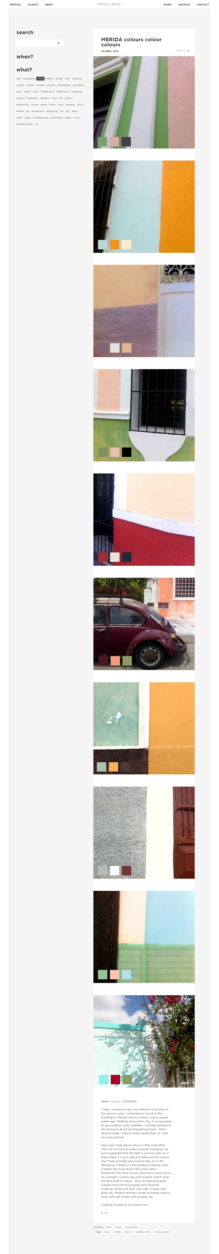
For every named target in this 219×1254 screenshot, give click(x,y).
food (54, 98)
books (80, 104)
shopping (76, 78)
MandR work (47, 91)
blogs (27, 117)
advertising (51, 111)
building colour (143, 1232)
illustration (32, 98)
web (18, 78)
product (41, 85)
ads (67, 111)
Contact (203, 4)
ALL (37, 124)
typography (29, 78)
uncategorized (40, 117)
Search (58, 43)
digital (68, 117)
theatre (49, 78)
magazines (77, 91)
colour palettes (162, 1232)
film (61, 98)
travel (40, 78)
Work (167, 4)
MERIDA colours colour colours (131, 41)
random (30, 85)
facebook (184, 50)
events (34, 104)
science (20, 85)
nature (27, 91)
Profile (15, 4)
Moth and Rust (109, 4)
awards (20, 111)
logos (75, 111)
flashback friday (24, 124)
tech (67, 78)
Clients (33, 4)
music (36, 91)
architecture (37, 111)
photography (64, 85)
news (19, 91)
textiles (59, 78)
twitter (188, 50)
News (49, 4)
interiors (20, 98)
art (27, 111)
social (77, 117)
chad (60, 104)
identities (44, 98)
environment (56, 117)
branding (70, 104)
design (43, 104)
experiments (22, 104)
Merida (117, 1232)
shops (19, 117)
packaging (78, 85)
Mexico (128, 1232)
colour (52, 104)
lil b (61, 111)
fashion (68, 98)
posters (51, 85)
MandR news (62, 91)
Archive (184, 4)
